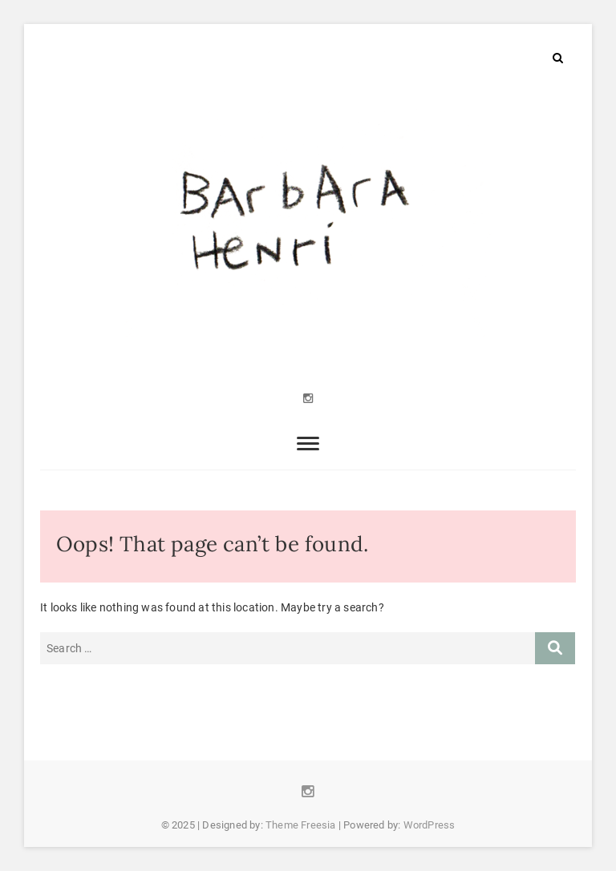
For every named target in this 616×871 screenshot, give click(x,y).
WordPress (429, 825)
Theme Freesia (300, 825)
